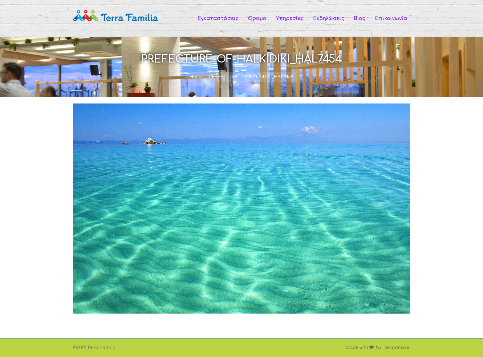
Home (196, 77)
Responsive (396, 347)
